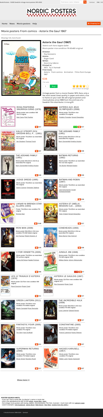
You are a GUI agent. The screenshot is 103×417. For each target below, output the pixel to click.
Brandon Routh (31, 359)
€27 (38, 151)
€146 (37, 223)
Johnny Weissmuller (75, 260)
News (12, 23)
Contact (92, 2)
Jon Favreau (20, 236)
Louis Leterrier (63, 310)
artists (31, 401)
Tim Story (19, 332)
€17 (38, 127)
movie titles (38, 401)
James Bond (30, 405)
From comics (57, 72)
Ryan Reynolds (33, 308)
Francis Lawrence (65, 332)
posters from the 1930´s (60, 405)
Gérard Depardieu (74, 214)
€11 (38, 296)
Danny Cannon (21, 188)
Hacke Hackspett (74, 359)
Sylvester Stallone (33, 188)
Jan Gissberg (20, 141)
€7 (81, 272)
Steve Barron (63, 236)
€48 (81, 151)
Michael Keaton (72, 165)
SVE (102, 2)
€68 (38, 272)
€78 (38, 247)
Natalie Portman (33, 260)
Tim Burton (62, 165)
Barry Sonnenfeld (64, 141)
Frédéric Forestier (65, 117)
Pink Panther (28, 117)
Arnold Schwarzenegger (67, 190)
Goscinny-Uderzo (51, 63)
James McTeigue (22, 260)
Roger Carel (49, 58)
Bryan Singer (20, 359)
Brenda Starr (20, 214)
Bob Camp (20, 117)
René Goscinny (16, 286)
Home (4, 23)
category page (79, 403)
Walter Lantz (63, 359)
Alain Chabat (63, 214)
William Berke (63, 260)
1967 (46, 74)
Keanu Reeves (77, 332)
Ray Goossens (50, 54)
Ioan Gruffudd (27, 332)
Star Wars (47, 405)
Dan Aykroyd (72, 236)
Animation (68, 72)
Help (34, 23)
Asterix (47, 72)
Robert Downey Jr (31, 236)
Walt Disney (39, 405)
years (44, 401)
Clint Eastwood (20, 405)
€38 (81, 175)
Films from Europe (83, 72)
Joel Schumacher (65, 190)
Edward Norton (74, 310)
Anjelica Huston (76, 141)
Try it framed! (54, 67)
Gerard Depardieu (78, 117)
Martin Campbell (21, 308)
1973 (46, 67)
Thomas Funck (31, 141)
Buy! (54, 86)
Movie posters (23, 23)
